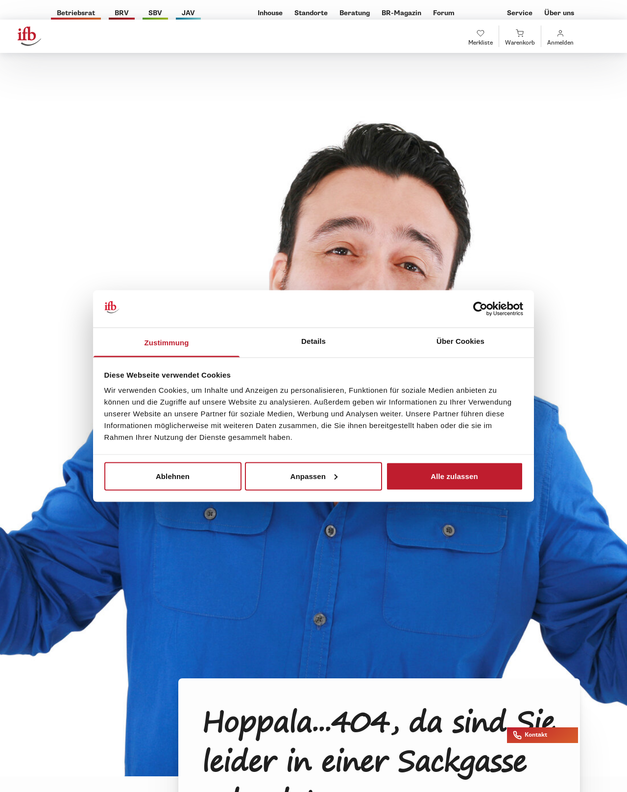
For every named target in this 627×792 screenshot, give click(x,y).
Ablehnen (173, 476)
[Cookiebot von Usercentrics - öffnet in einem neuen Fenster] (480, 309)
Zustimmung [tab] (167, 342)
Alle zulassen (454, 476)
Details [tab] (313, 341)
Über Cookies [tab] (460, 341)
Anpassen (314, 476)
